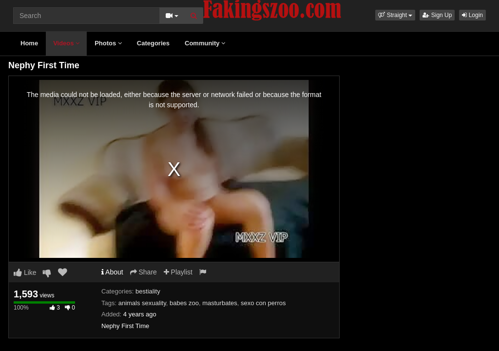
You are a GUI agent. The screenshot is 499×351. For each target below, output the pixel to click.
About (112, 272)
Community (205, 43)
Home (29, 43)
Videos (66, 43)
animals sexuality (142, 303)
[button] (395, 15)
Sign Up (437, 15)
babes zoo (184, 303)
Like (25, 272)
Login (472, 15)
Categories (153, 43)
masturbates (219, 303)
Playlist (178, 272)
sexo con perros (263, 303)
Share (143, 272)
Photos (108, 43)
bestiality (147, 291)
